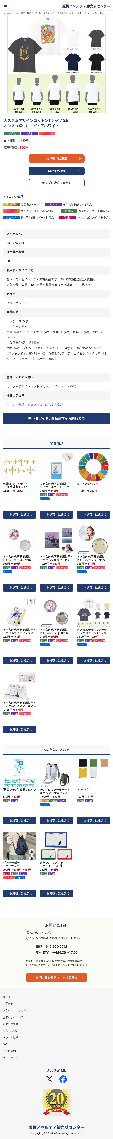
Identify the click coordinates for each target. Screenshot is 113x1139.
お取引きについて (13, 1017)
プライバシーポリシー (16, 1010)
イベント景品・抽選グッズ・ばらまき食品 (32, 13)
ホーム (6, 13)
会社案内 (8, 996)
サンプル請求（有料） (56, 183)
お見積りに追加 (56, 158)
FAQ (5, 1044)
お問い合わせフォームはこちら (56, 977)
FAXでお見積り (56, 171)
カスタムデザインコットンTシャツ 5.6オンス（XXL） (42, 386)
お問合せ (8, 1003)
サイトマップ (10, 1057)
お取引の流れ (10, 1023)
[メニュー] (5, 5)
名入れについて (12, 1030)
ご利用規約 (9, 1051)
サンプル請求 (10, 1037)
